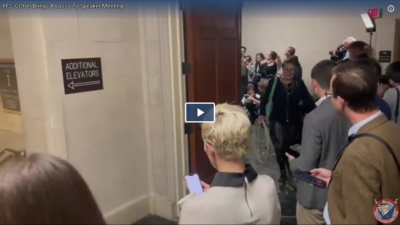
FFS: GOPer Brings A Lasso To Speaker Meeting (63, 5)
